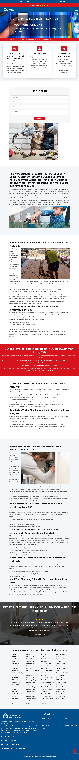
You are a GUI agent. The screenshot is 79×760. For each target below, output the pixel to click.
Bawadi (58, 656)
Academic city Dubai (61, 698)
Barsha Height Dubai (61, 658)
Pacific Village (30, 658)
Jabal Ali (43, 656)
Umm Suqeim (15, 658)
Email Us (63, 1)
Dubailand (44, 661)
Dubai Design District (47, 689)
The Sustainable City (17, 673)
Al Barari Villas (16, 680)
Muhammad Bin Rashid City (32, 672)
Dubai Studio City (46, 663)
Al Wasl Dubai (60, 675)
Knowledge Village (31, 680)
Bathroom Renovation (66, 718)
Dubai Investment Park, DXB (14, 748)
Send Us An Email (12, 744)
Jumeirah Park (30, 691)
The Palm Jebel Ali (17, 694)
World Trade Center (17, 682)
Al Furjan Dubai (60, 694)
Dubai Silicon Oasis (46, 670)
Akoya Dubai (15, 670)
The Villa (14, 689)
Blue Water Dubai (61, 654)
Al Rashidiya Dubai (61, 682)
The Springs (15, 661)
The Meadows (15, 663)
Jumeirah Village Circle (32, 687)
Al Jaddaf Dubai (60, 689)
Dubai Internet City (46, 684)
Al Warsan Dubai (60, 677)
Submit (39, 118)
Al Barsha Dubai (60, 696)
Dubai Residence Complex (46, 674)
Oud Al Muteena (30, 661)
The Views (14, 691)
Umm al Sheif (15, 684)
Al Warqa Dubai (60, 680)
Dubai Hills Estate (46, 687)
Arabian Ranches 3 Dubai (61, 664)
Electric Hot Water (65, 721)
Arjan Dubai (59, 661)
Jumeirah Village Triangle (30, 683)
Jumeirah (43, 654)
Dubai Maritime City (46, 677)
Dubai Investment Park (18, 39)
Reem (28, 654)
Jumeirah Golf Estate (17, 665)
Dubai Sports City (46, 665)
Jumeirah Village (30, 689)
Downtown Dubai (45, 691)
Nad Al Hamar (30, 663)
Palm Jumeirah (30, 656)
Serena (14, 701)
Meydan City (29, 675)
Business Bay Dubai (46, 703)
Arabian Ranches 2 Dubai (61, 669)
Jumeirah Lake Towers (32, 694)
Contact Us (45, 728)
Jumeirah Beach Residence (30, 702)
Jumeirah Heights (31, 698)
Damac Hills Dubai (46, 696)
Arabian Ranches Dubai (62, 673)
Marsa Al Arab (30, 677)
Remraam (14, 703)
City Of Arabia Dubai (46, 701)
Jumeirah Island (30, 696)
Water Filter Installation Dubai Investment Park (38, 39)
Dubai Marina (44, 680)
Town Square (15, 687)
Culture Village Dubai (47, 698)
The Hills (14, 696)
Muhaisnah (15, 668)
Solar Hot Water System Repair (69, 725)
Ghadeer (14, 675)
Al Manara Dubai (60, 684)
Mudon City (29, 665)
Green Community (46, 658)
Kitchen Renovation (47, 721)
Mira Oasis (14, 654)
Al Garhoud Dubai (61, 691)
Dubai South (44, 668)
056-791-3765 (23, 1)
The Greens (15, 698)
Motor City (29, 668)
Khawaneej (15, 677)
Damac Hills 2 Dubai (46, 694)
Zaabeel (14, 656)
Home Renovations (47, 718)
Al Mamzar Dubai (60, 687)
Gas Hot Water (46, 725)
